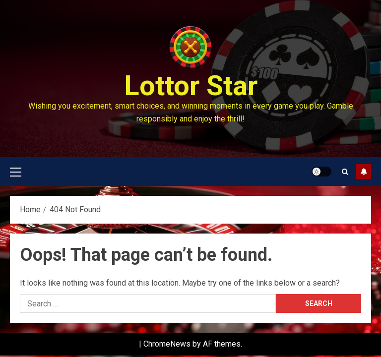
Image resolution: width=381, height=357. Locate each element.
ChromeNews (166, 344)
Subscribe (363, 171)
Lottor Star (190, 85)
